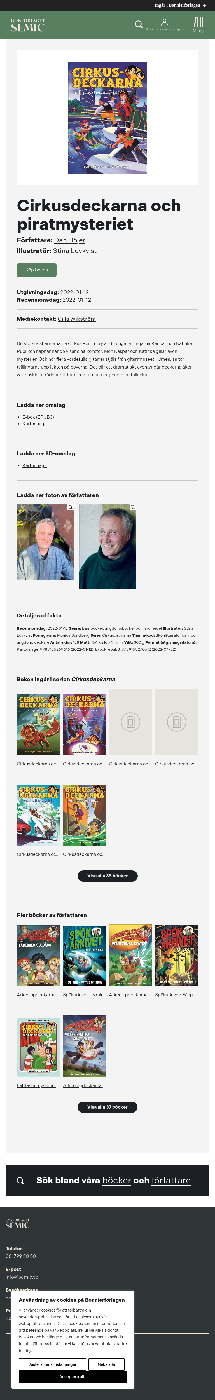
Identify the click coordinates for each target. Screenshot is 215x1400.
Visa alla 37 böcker (107, 1107)
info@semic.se (22, 1277)
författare (171, 1180)
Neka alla (106, 1364)
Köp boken (36, 270)
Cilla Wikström (77, 319)
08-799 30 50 (21, 1256)
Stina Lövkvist (75, 251)
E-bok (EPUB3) (38, 417)
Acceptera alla (73, 1377)
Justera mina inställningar (52, 1364)
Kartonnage (34, 424)
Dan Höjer (69, 240)
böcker (116, 1180)
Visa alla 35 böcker (107, 876)
